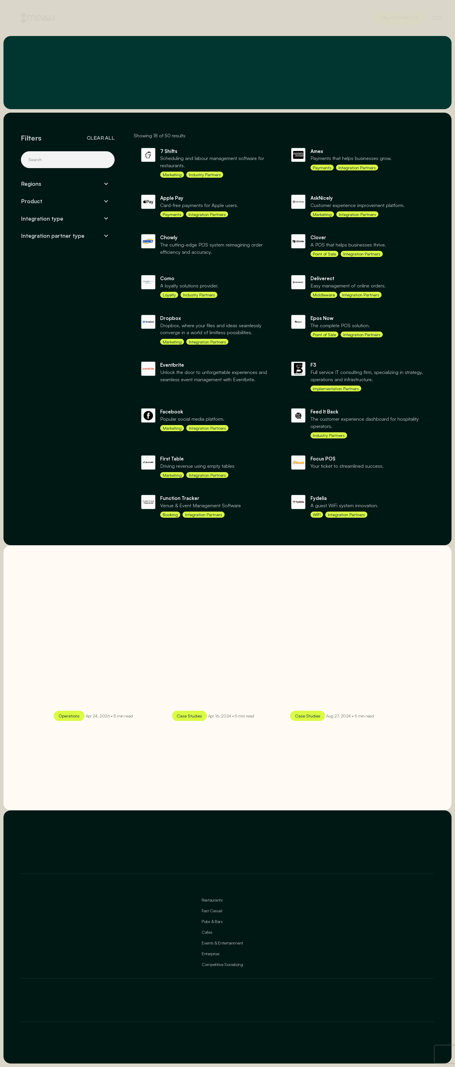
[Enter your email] (257, 847)
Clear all (101, 138)
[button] (68, 184)
